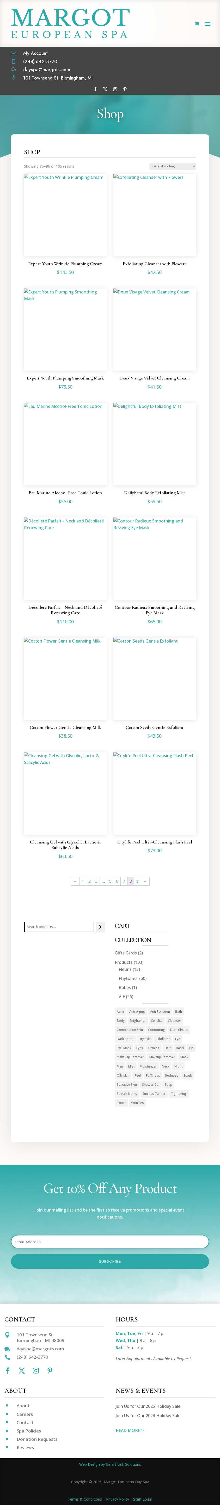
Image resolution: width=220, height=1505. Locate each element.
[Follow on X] (105, 89)
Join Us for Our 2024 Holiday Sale (148, 1415)
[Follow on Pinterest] (125, 89)
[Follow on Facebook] (95, 89)
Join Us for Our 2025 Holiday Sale (148, 1406)
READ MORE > (130, 1430)
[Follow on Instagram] (115, 89)
